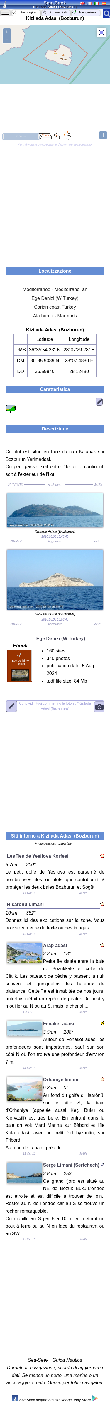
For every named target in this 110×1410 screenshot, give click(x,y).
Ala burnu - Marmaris (55, 315)
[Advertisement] (55, 204)
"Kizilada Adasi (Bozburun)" (55, 706)
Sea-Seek (55, 3)
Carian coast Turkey (55, 307)
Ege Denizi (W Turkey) (54, 298)
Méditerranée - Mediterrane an (55, 289)
